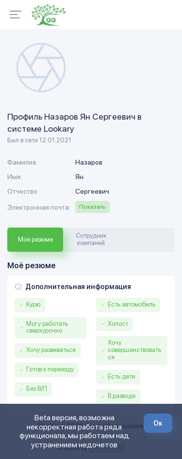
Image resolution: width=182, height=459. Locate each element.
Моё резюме (35, 239)
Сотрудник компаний (91, 239)
